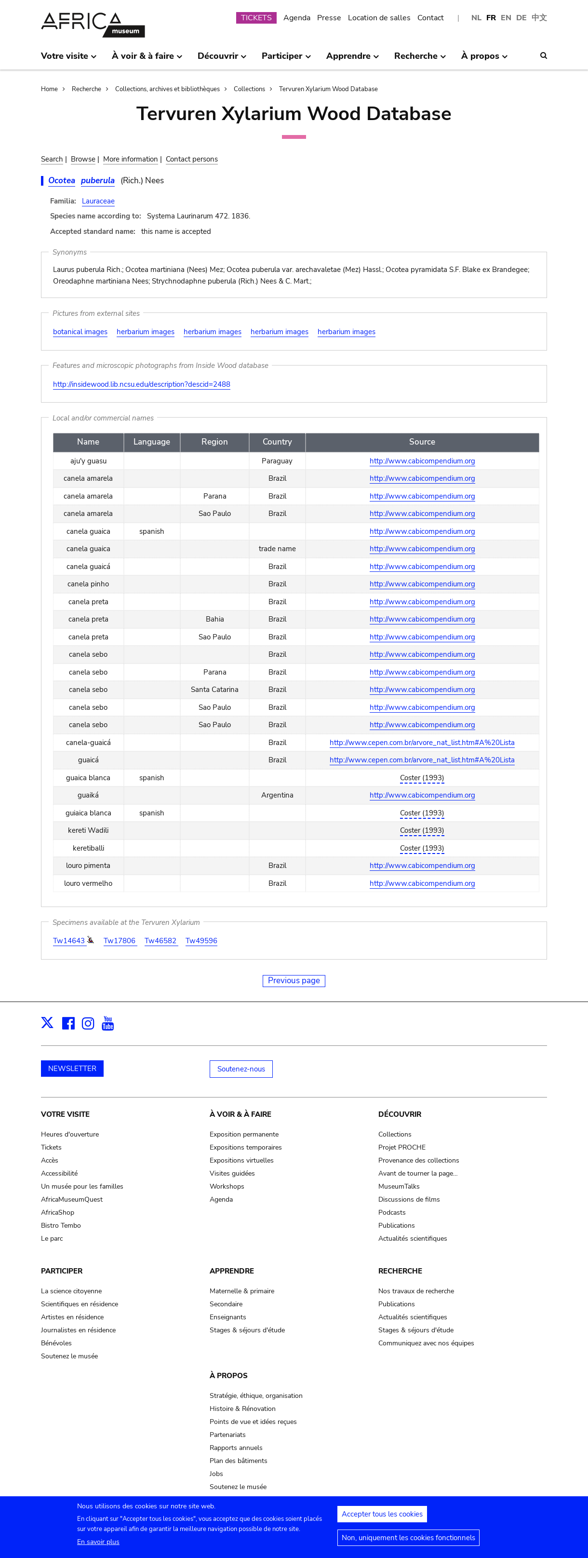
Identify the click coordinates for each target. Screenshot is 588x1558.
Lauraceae (98, 201)
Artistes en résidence (72, 1317)
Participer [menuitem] (286, 59)
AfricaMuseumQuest (72, 1199)
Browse (83, 159)
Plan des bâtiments (238, 1460)
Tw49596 (201, 941)
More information (130, 159)
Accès (49, 1160)
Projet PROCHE (402, 1147)
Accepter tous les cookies (382, 1518)
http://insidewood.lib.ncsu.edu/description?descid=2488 (141, 384)
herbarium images (145, 332)
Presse (329, 18)
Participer (61, 1271)
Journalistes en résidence (78, 1330)
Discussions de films (409, 1199)
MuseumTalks (399, 1186)
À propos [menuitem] (484, 59)
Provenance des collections (418, 1160)
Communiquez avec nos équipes (426, 1343)
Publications (396, 1225)
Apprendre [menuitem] (352, 59)
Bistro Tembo (61, 1225)
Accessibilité (59, 1173)
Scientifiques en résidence (79, 1304)
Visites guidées (232, 1173)
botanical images (80, 332)
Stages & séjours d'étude (247, 1330)
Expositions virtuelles (242, 1160)
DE (521, 18)
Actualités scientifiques (412, 1238)
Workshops (227, 1186)
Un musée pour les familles (82, 1186)
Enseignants (228, 1317)
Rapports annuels (236, 1447)
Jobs (216, 1473)
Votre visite (65, 1114)
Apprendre (232, 1271)
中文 (539, 18)
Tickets (51, 1147)
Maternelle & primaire (242, 1291)
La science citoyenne (71, 1291)
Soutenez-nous (241, 1069)
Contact (430, 18)
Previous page (294, 980)
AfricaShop (57, 1212)
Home (49, 89)
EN (506, 18)
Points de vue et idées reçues (253, 1421)
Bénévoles (56, 1343)
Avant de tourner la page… (418, 1173)
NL (476, 18)
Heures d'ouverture (70, 1134)
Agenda (296, 18)
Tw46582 (161, 941)
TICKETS (256, 18)
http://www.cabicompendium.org (422, 461)
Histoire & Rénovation (243, 1408)
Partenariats (228, 1434)
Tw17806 (120, 941)
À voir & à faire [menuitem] (147, 59)
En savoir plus (98, 1545)
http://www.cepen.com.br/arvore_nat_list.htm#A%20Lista (422, 742)
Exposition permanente (244, 1134)
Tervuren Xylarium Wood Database (328, 89)
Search (52, 159)
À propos (229, 1376)
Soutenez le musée (69, 1356)
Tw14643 (70, 941)
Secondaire (226, 1304)
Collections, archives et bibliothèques (167, 89)
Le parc (52, 1238)
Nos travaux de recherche (416, 1291)
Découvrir (399, 1114)
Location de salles (379, 18)
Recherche (86, 89)
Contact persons (192, 159)
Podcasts (392, 1212)
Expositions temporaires (246, 1147)
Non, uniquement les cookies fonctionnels (408, 1541)
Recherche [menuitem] (420, 59)
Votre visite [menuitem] (69, 59)
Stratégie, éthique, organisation (256, 1395)
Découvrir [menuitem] (222, 59)
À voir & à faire (240, 1114)
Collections (249, 89)
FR (491, 18)
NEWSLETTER (72, 1068)
